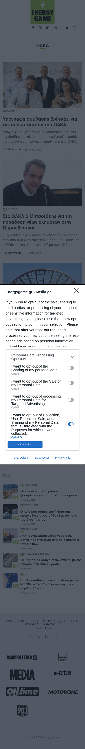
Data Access (42, 457)
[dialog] (42, 375)
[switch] (71, 368)
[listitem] (42, 357)
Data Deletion (21, 457)
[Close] (77, 291)
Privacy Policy (63, 457)
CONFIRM (25, 444)
